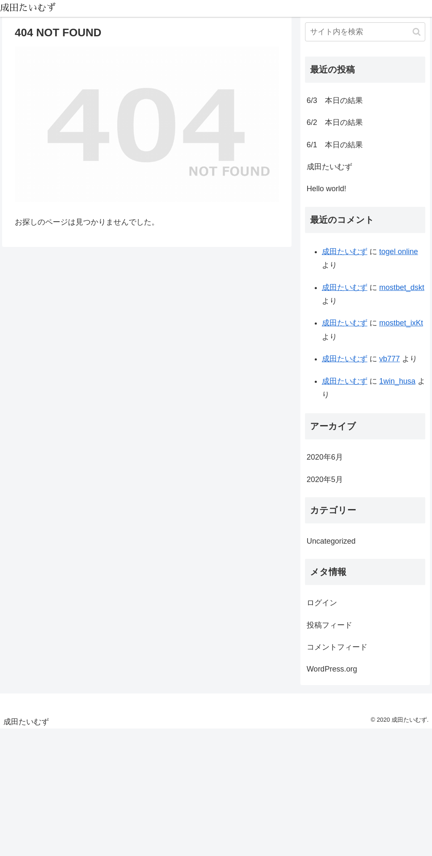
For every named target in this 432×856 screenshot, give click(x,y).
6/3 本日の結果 (335, 100)
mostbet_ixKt (401, 323)
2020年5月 (325, 479)
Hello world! (326, 188)
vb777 (389, 359)
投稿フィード (329, 625)
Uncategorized (331, 541)
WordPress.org (332, 669)
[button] (416, 32)
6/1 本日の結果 (335, 145)
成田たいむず (329, 167)
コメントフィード (337, 647)
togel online (398, 251)
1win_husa (397, 381)
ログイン (322, 603)
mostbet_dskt (401, 287)
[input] (365, 31)
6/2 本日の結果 (335, 122)
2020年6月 (325, 457)
